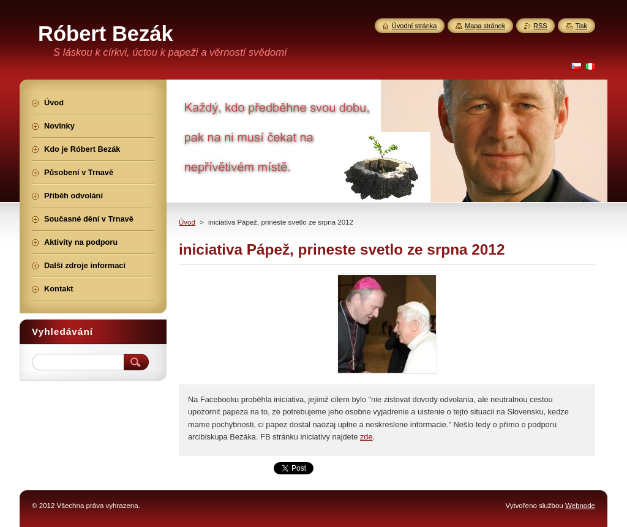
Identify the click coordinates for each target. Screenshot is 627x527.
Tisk (581, 25)
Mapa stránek (485, 25)
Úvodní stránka (414, 25)
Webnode (580, 505)
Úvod (187, 222)
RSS (540, 25)
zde (366, 436)
